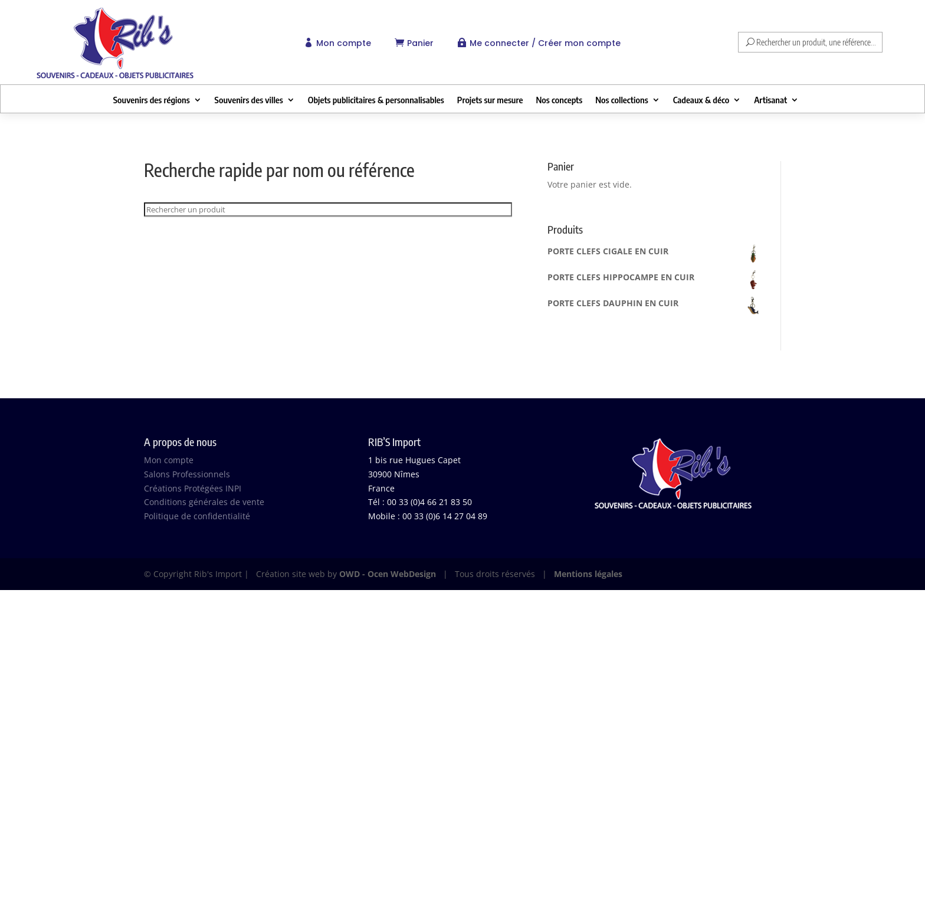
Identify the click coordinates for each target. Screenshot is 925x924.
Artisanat (770, 100)
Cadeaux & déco (701, 100)
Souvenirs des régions (151, 100)
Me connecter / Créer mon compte (545, 43)
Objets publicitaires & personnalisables (376, 100)
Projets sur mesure (490, 100)
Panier (420, 43)
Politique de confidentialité (197, 516)
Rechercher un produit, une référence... (816, 42)
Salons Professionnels (187, 474)
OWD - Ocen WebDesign (387, 573)
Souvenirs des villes (249, 100)
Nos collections (621, 100)
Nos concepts (559, 100)
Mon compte (343, 43)
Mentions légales (588, 573)
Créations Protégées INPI (192, 488)
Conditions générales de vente (204, 501)
